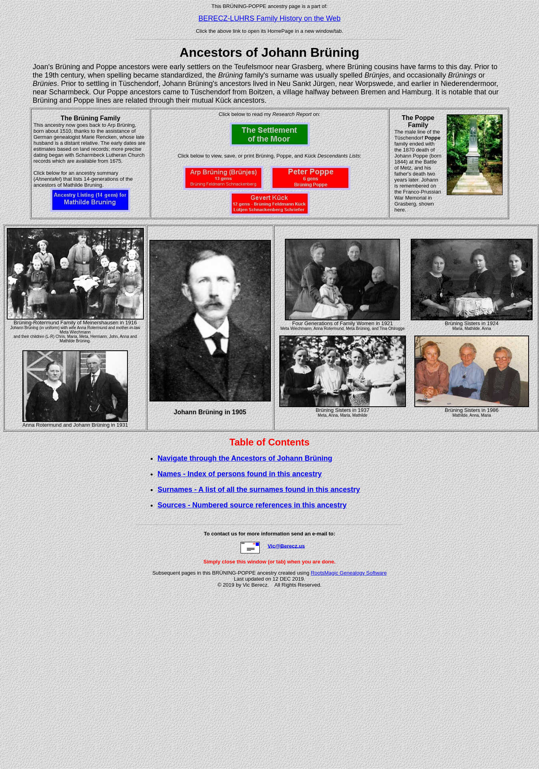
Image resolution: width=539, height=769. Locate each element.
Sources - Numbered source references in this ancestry (251, 505)
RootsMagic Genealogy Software (349, 573)
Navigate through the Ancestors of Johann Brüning (244, 458)
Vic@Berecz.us (286, 546)
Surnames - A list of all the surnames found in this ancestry (258, 489)
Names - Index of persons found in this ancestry (239, 474)
